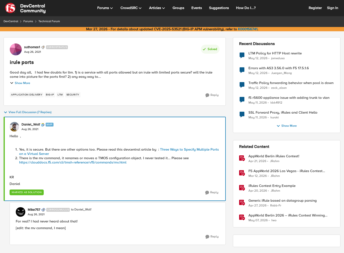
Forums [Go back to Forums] (28, 21)
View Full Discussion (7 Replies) (27, 112)
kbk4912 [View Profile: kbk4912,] (276, 103)
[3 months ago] (257, 161)
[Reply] (212, 95)
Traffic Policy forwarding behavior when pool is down (290, 83)
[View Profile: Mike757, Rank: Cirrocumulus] (20, 212)
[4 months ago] (257, 176)
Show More (20, 83)
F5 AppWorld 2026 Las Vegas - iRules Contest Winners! (285, 171)
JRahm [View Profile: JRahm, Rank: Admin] (275, 161)
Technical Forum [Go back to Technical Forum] (49, 21)
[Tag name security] (73, 94)
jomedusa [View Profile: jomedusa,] (278, 58)
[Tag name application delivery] (26, 94)
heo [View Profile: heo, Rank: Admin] (273, 220)
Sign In (332, 8)
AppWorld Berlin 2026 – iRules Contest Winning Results (286, 215)
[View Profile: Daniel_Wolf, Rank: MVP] (14, 127)
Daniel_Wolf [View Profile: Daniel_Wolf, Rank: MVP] (31, 124)
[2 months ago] (258, 58)
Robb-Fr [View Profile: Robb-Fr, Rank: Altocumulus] (275, 205)
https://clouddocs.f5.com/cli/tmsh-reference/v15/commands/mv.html (72, 162)
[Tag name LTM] (60, 94)
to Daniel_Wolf (81, 209)
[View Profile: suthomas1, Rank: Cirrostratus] (16, 49)
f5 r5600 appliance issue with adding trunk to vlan (288, 98)
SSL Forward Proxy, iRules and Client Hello (282, 113)
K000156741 (247, 29)
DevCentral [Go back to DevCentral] (11, 21)
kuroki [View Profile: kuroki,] (274, 117)
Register (315, 8)
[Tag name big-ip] (50, 94)
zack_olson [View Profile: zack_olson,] (279, 88)
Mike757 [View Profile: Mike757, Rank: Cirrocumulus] (34, 210)
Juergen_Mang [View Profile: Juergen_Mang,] (281, 73)
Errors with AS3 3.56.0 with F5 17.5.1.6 (278, 68)
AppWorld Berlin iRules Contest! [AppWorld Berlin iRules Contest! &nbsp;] (273, 156)
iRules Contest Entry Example (272, 186)
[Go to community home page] (25, 8)
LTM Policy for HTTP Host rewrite (275, 53)
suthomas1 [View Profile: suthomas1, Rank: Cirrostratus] (32, 47)
